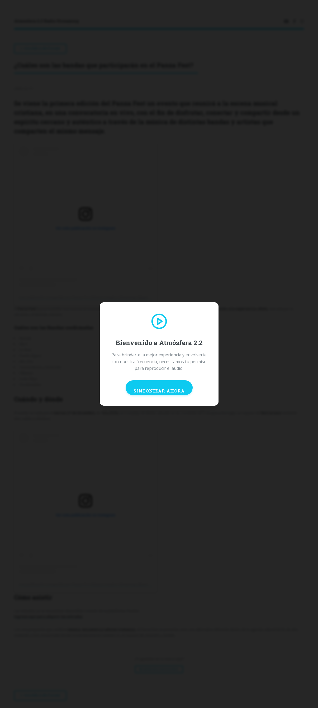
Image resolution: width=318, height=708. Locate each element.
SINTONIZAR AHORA (159, 391)
